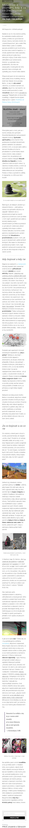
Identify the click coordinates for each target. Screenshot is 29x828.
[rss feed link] (17, 818)
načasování (22, 257)
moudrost (5, 631)
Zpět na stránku (8, 1)
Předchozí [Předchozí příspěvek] (5, 807)
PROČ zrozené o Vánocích (14, 809)
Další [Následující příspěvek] (3, 812)
